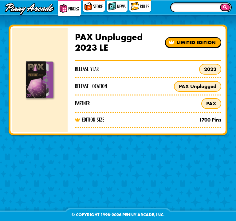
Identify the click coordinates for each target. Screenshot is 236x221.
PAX (211, 103)
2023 (210, 69)
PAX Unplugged (197, 86)
